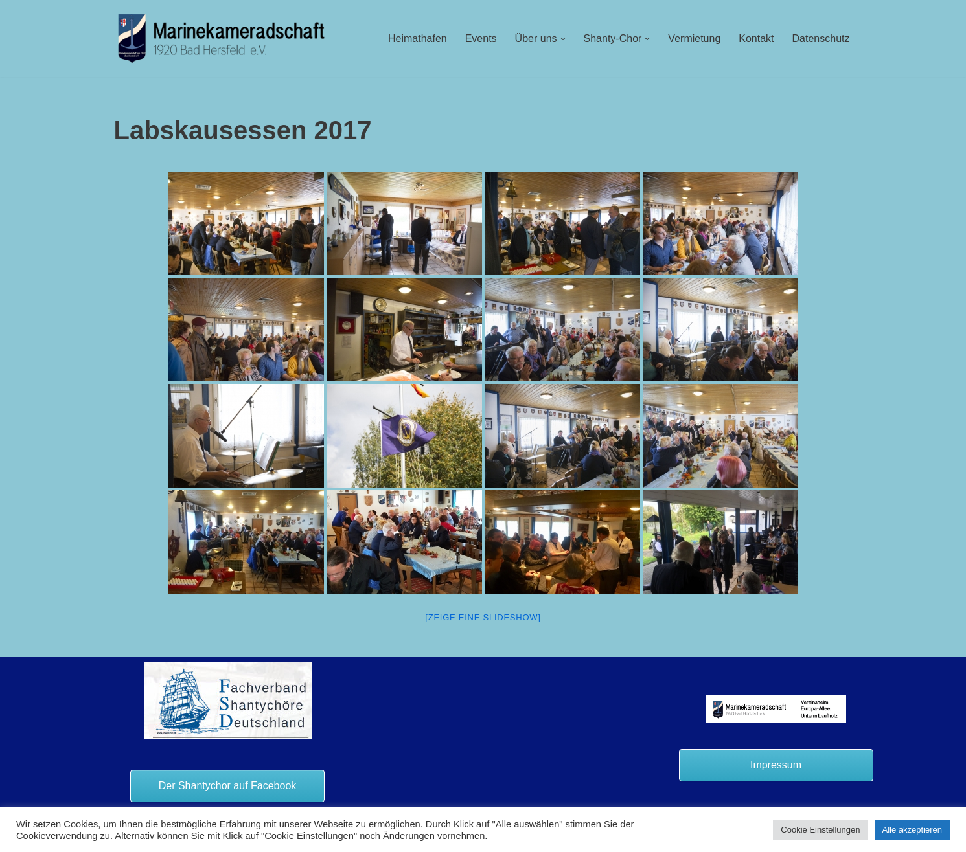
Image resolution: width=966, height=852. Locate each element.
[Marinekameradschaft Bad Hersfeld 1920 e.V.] (221, 38)
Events (481, 38)
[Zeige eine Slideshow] (482, 617)
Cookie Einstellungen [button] (820, 830)
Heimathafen (417, 38)
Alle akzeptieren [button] (912, 830)
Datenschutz (821, 38)
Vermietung (694, 38)
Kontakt (756, 38)
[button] (563, 38)
